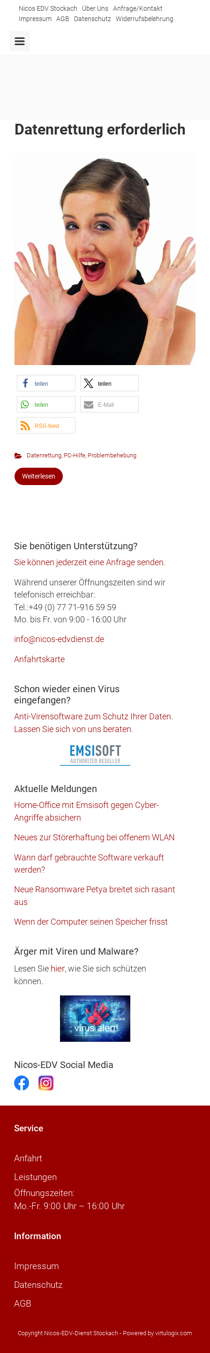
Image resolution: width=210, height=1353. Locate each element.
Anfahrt (28, 1158)
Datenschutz (92, 19)
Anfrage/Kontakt (138, 9)
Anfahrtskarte (39, 659)
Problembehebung (112, 455)
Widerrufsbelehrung (144, 19)
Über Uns (95, 9)
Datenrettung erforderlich (100, 129)
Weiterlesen (38, 476)
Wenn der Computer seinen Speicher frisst (91, 922)
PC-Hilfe (74, 455)
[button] (46, 383)
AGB (62, 19)
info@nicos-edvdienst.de (59, 639)
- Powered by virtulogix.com (156, 1333)
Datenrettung (44, 455)
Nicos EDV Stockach (48, 9)
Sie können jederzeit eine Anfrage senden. (89, 562)
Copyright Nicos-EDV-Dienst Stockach (68, 1333)
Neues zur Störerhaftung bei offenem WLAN (94, 837)
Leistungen (35, 1177)
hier (58, 968)
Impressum (35, 19)
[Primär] (20, 41)
